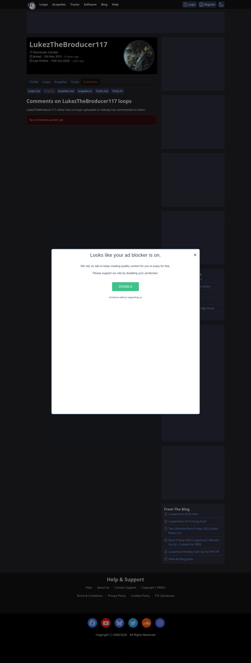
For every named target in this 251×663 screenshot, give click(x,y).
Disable (126, 286)
